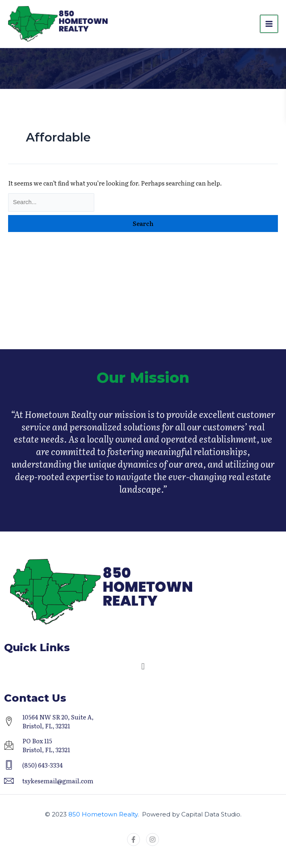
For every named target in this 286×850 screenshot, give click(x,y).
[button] (143, 666)
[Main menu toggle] (269, 24)
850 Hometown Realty (103, 814)
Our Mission (143, 385)
